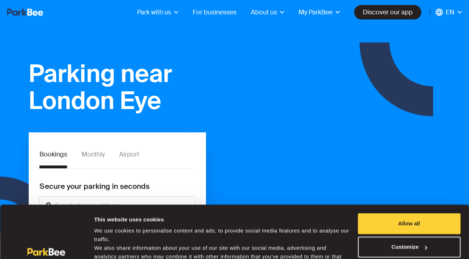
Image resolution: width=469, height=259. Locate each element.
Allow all (409, 183)
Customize (409, 207)
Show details (110, 245)
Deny (409, 230)
